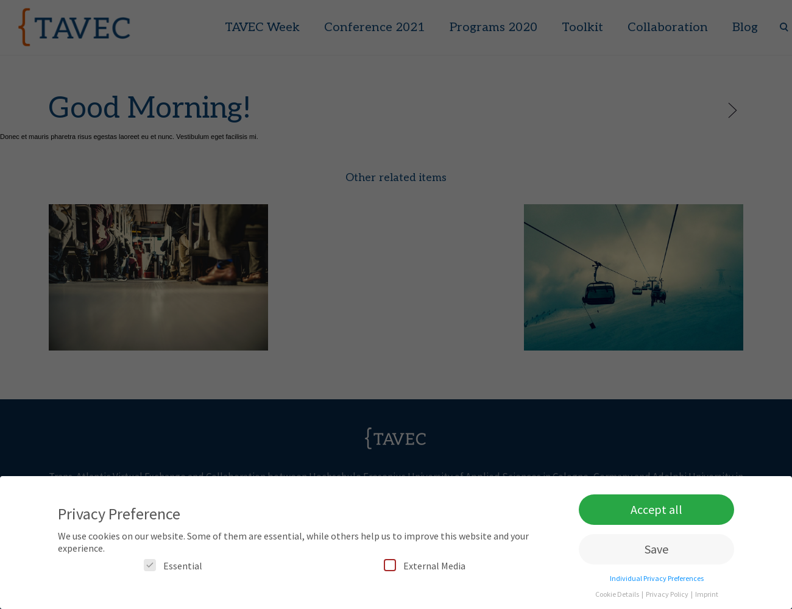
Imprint (706, 597)
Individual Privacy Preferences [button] (657, 581)
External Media (424, 569)
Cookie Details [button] (617, 597)
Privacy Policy (668, 597)
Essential (173, 569)
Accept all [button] (656, 513)
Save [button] (656, 552)
